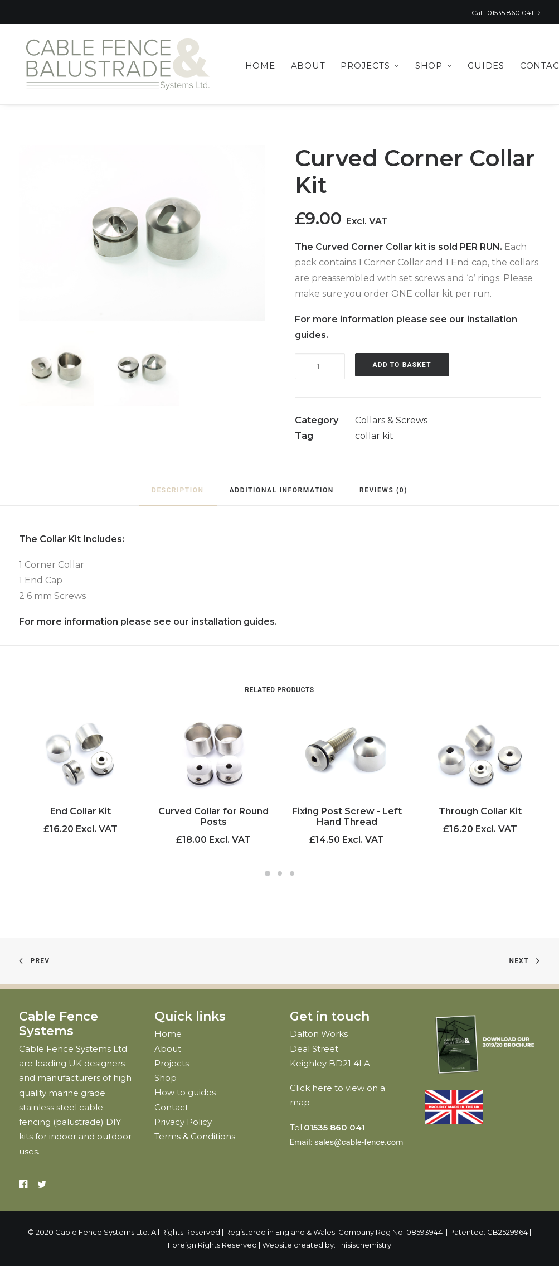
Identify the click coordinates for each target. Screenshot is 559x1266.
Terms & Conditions (194, 1136)
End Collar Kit (80, 811)
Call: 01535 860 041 (505, 12)
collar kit (374, 436)
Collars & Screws (391, 420)
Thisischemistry (364, 1244)
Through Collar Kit (480, 811)
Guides (486, 65)
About (308, 65)
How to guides (185, 1092)
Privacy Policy (183, 1122)
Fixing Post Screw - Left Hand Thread (347, 816)
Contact (171, 1107)
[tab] (178, 495)
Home (260, 65)
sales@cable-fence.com (359, 1142)
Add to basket (402, 365)
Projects (370, 65)
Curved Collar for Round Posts (213, 816)
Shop (434, 65)
